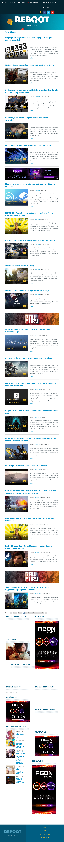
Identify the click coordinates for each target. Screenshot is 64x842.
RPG (16, 430)
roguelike (12, 430)
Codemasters (13, 280)
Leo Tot (36, 335)
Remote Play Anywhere (11, 107)
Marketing (44, 830)
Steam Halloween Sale (12, 231)
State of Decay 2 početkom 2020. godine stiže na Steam (29, 65)
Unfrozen (22, 430)
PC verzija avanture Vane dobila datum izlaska (26, 465)
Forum (23, 2)
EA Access (12, 159)
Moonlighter (12, 402)
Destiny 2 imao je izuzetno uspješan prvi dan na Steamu (30, 240)
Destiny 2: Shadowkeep (10, 256)
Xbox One (16, 565)
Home (5, 2)
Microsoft (13, 563)
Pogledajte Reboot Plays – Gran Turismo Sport (19, 735)
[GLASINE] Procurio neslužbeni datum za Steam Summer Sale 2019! (30, 519)
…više (31, 58)
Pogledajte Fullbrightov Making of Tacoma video (19, 780)
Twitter (48, 12)
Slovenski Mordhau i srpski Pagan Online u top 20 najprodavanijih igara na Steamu (27, 588)
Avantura (12, 481)
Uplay (14, 56)
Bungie (11, 252)
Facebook (44, 12)
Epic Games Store (12, 51)
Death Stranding (14, 132)
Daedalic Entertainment (10, 426)
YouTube (52, 12)
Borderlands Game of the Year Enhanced (13, 454)
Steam (11, 56)
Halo (9, 563)
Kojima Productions (10, 136)
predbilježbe (12, 510)
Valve (16, 109)
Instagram (56, 12)
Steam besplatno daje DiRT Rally (19, 265)
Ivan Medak (37, 44)
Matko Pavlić (38, 389)
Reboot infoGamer (45, 834)
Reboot (32, 19)
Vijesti (14, 2)
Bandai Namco (13, 508)
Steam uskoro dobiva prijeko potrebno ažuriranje (27, 290)
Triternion (16, 606)
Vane (15, 482)
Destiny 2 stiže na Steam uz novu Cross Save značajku (29, 358)
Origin (11, 55)
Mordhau (13, 603)
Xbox (22, 563)
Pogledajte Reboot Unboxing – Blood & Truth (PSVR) (19, 770)
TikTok (60, 12)
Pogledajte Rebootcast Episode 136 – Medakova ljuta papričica (19, 744)
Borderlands (10, 453)
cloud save (12, 399)
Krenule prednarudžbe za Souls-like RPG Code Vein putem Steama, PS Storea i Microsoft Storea (31, 491)
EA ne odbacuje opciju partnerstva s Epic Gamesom (28, 145)
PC (9, 482)
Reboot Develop (45, 838)
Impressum (44, 827)
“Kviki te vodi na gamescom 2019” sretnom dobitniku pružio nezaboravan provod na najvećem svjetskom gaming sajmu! (20, 757)
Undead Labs (14, 81)
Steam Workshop (12, 347)
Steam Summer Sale (12, 536)
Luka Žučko (37, 244)
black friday (13, 51)
